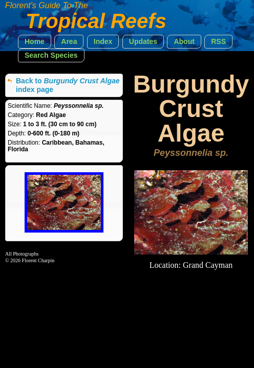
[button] (34, 42)
